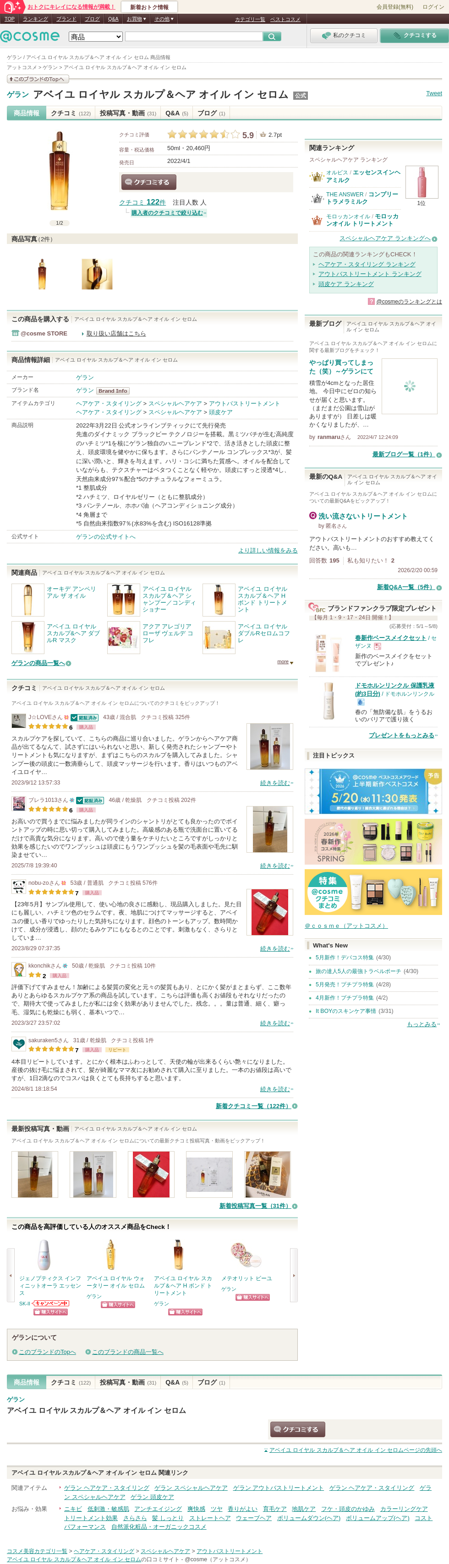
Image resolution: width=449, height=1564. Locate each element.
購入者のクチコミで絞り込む (167, 213)
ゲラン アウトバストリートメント (278, 1487)
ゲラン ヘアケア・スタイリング (106, 1487)
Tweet (434, 93)
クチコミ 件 (142, 202)
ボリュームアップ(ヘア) (378, 1518)
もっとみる (422, 1024)
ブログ (92, 19)
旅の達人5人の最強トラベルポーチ (358, 971)
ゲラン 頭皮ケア (152, 1497)
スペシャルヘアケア (175, 403)
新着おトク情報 (149, 7)
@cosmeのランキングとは (409, 301)
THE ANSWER (345, 194)
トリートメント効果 (91, 1518)
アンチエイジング (158, 1508)
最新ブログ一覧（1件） (403, 454)
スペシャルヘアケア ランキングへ (385, 238)
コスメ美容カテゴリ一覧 (37, 1551)
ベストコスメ (285, 19)
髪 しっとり (168, 1518)
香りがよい (242, 1508)
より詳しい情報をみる (268, 550)
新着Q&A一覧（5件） (406, 587)
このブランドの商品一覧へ (128, 1351)
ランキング (35, 19)
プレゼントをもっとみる (401, 735)
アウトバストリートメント (244, 403)
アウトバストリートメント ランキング (370, 274)
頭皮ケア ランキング (346, 284)
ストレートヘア (210, 1518)
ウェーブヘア (254, 1518)
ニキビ (73, 1508)
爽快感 (196, 1508)
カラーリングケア (404, 1508)
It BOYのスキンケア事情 (346, 1011)
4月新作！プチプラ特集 (345, 998)
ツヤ (217, 1508)
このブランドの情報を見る (38, 79)
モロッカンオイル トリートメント (362, 220)
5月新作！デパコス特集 (345, 957)
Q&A (113, 19)
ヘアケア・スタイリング (109, 403)
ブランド (66, 19)
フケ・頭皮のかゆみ (348, 1508)
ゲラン (18, 95)
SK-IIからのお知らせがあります (51, 1303)
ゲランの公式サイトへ (106, 536)
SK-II (24, 1303)
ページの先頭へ (355, 1450)
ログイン (433, 7)
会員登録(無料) (395, 7)
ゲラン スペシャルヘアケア (191, 1487)
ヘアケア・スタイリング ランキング (367, 264)
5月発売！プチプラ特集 (345, 984)
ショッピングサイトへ (50, 1312)
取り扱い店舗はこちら (116, 333)
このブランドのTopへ (47, 1351)
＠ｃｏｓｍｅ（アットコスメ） (346, 925)
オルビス (337, 172)
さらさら (135, 1518)
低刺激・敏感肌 (108, 1508)
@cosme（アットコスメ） (218, 1559)
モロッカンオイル (348, 216)
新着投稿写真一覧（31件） (255, 1205)
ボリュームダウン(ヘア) (309, 1518)
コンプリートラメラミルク (362, 198)
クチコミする (148, 182)
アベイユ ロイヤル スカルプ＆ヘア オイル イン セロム (161, 94)
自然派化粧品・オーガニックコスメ (159, 1526)
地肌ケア (304, 1508)
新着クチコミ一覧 (253, 1106)
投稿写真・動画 (128, 113)
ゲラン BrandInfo (115, 391)
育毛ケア (275, 1508)
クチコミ (71, 113)
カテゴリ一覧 (250, 19)
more (283, 661)
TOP (10, 19)
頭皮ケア (221, 412)
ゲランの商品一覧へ (38, 663)
